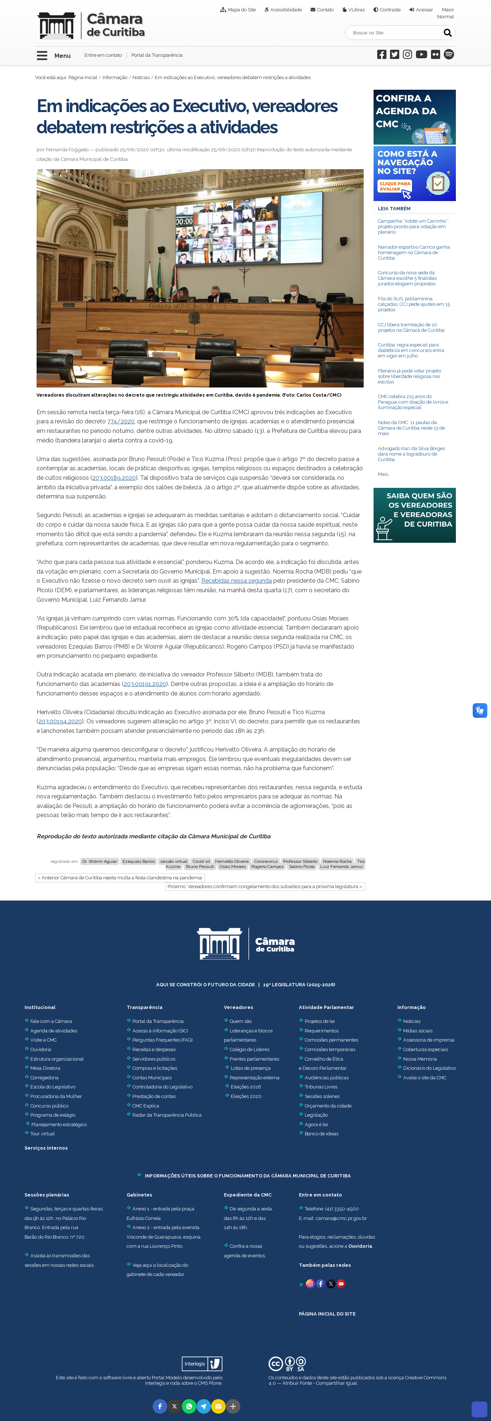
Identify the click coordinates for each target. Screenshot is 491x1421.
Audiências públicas (327, 1077)
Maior (448, 9)
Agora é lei (316, 1124)
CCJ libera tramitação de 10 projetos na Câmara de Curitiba (411, 327)
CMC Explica (145, 1106)
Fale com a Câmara (48, 1021)
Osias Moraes (233, 866)
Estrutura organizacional (54, 1059)
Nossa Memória (420, 1059)
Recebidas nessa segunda (236, 580)
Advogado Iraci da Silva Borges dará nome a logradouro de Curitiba (411, 454)
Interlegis (155, 1383)
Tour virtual (42, 1133)
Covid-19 (201, 861)
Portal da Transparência (157, 55)
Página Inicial (82, 77)
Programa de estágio (52, 1115)
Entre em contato (103, 55)
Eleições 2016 (246, 1087)
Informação (114, 77)
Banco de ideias (321, 1133)
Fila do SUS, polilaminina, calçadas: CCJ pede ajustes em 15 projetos (414, 304)
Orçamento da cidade (325, 1106)
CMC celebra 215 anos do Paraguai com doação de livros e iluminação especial (413, 402)
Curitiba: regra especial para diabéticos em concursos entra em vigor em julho (411, 350)
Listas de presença (251, 1068)
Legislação (316, 1115)
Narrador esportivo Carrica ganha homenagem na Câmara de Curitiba (414, 252)
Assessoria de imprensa (428, 1040)
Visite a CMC (41, 1040)
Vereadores (238, 1007)
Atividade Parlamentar (326, 1007)
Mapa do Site (242, 9)
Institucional (40, 1007)
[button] (160, 1406)
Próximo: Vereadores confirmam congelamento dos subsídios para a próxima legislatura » (265, 886)
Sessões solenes (322, 1096)
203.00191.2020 (145, 683)
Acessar (424, 9)
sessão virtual (173, 861)
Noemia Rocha (337, 861)
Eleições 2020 (246, 1096)
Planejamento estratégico (59, 1124)
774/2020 (121, 421)
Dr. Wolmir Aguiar (99, 861)
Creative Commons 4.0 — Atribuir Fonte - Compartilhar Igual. (357, 1380)
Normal (445, 16)
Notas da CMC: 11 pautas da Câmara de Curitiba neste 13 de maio (411, 428)
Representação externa (255, 1077)
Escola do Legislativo (50, 1087)
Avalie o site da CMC (424, 1077)
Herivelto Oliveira (232, 861)
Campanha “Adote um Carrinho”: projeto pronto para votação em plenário (413, 226)
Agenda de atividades (51, 1031)
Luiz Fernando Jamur (341, 866)
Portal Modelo (167, 1377)
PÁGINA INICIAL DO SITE (327, 1314)
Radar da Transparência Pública (167, 1115)
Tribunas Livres (321, 1087)
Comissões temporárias (330, 1049)
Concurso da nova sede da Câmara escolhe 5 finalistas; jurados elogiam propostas (408, 278)
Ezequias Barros (139, 861)
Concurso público (46, 1106)
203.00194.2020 (60, 721)
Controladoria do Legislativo (162, 1087)
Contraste (390, 9)
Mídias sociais (417, 1031)
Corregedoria (42, 1077)
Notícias (141, 77)
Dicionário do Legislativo (429, 1068)
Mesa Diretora (42, 1068)
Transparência (144, 1007)
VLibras (356, 9)
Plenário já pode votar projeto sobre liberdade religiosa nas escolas (409, 376)
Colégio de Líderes (249, 1049)
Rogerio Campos (267, 866)
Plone (215, 1383)
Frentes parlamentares (254, 1059)
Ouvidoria (38, 1049)
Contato (325, 9)
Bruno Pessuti (200, 866)
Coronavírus (266, 861)
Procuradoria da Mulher (53, 1096)
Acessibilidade (286, 9)
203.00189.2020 (114, 477)
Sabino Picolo (302, 866)
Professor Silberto (300, 861)
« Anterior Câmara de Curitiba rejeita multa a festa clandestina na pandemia (120, 877)
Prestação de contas (151, 1096)
